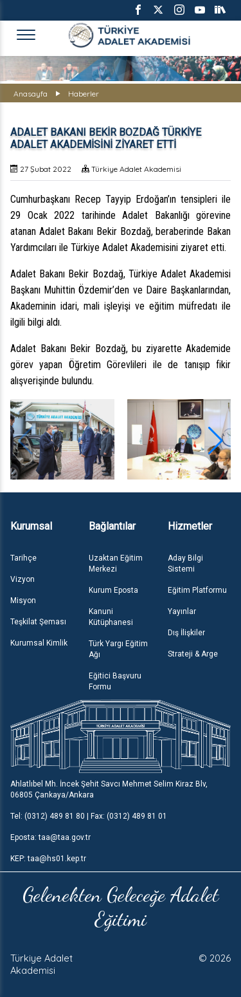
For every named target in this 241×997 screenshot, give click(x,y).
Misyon (23, 600)
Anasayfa (30, 93)
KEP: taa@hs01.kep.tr (48, 858)
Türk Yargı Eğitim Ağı (118, 649)
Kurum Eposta (113, 590)
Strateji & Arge (193, 653)
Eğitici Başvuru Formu (115, 681)
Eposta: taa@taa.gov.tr (50, 837)
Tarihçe (23, 558)
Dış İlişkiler (186, 632)
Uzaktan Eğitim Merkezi (116, 563)
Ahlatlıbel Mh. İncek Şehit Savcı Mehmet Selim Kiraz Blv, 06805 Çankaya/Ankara (109, 789)
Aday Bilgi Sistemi (185, 563)
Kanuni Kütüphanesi (111, 617)
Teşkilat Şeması (38, 621)
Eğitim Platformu (197, 590)
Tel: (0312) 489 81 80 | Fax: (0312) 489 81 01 (88, 816)
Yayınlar (182, 611)
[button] (215, 441)
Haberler (83, 93)
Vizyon (22, 579)
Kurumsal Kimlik (38, 643)
